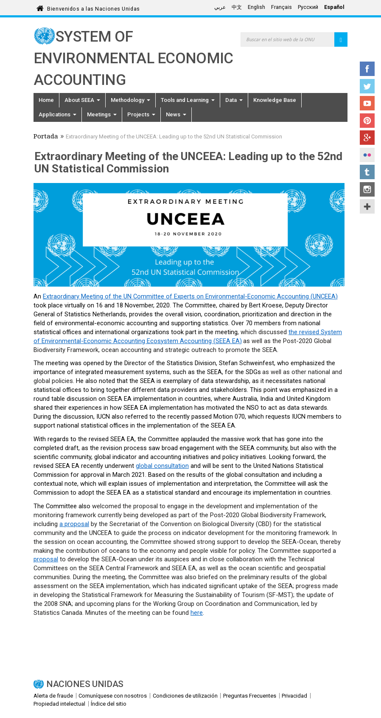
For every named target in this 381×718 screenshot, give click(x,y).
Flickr (367, 155)
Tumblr (367, 172)
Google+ (367, 137)
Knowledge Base (274, 100)
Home (46, 100)
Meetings (102, 114)
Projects (141, 114)
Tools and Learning (188, 100)
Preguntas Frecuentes (249, 695)
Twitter (367, 86)
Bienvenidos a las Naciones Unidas (93, 7)
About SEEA (82, 100)
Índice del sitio (108, 704)
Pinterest (367, 120)
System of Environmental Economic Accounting (133, 58)
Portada (46, 137)
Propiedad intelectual (59, 704)
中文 (237, 7)
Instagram (367, 189)
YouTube (367, 103)
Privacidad (294, 695)
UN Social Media (367, 206)
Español (334, 7)
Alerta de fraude (53, 695)
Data (234, 100)
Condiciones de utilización (185, 695)
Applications (57, 114)
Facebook (367, 69)
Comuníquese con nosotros (112, 695)
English (256, 7)
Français (281, 7)
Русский (308, 7)
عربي (220, 7)
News (176, 114)
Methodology (130, 100)
